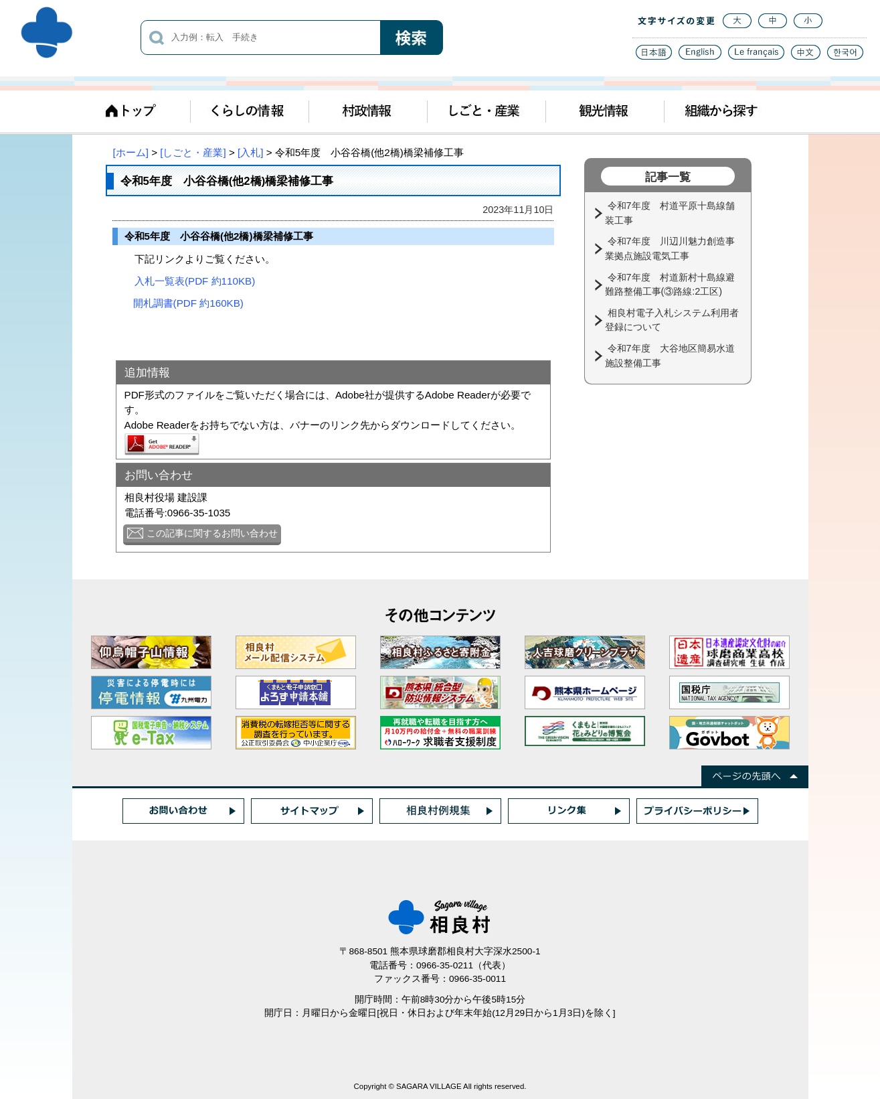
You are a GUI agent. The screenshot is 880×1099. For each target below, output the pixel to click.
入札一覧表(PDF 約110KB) (195, 281)
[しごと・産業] (193, 152)
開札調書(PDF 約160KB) (188, 303)
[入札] (250, 152)
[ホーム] (131, 152)
